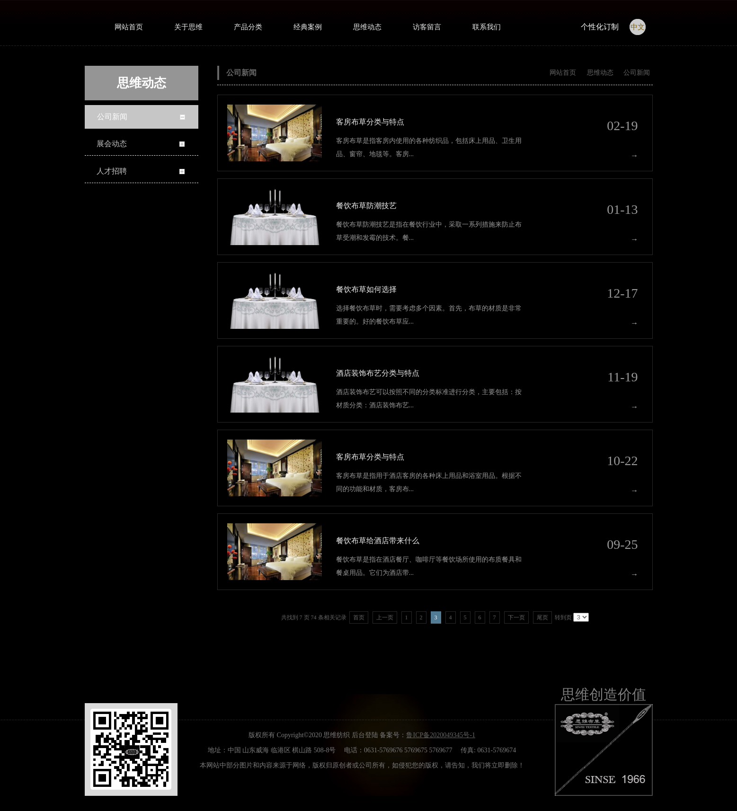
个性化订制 (600, 27)
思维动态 (600, 72)
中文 (637, 27)
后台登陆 (365, 735)
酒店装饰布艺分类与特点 (377, 373)
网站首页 (563, 72)
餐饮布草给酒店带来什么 (377, 541)
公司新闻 (636, 72)
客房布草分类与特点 (370, 122)
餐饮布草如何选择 (366, 289)
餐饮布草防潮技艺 (366, 206)
